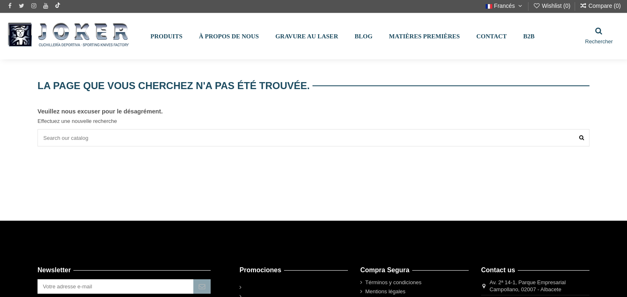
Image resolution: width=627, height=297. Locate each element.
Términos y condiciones (393, 282)
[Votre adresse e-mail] (115, 286)
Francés (505, 5)
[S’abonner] (202, 286)
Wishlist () (552, 5)
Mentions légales (385, 291)
